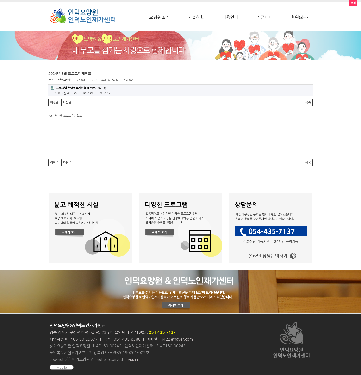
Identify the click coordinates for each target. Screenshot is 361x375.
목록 (308, 102)
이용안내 (230, 17)
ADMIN (133, 359)
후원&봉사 (300, 17)
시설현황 (196, 17)
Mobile (61, 367)
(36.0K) (78, 88)
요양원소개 (159, 17)
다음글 (67, 102)
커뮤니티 (264, 17)
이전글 (54, 102)
